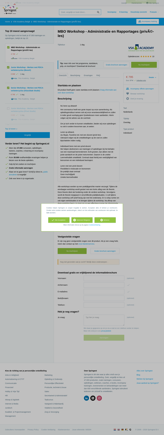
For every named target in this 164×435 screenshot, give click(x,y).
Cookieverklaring (94, 225)
